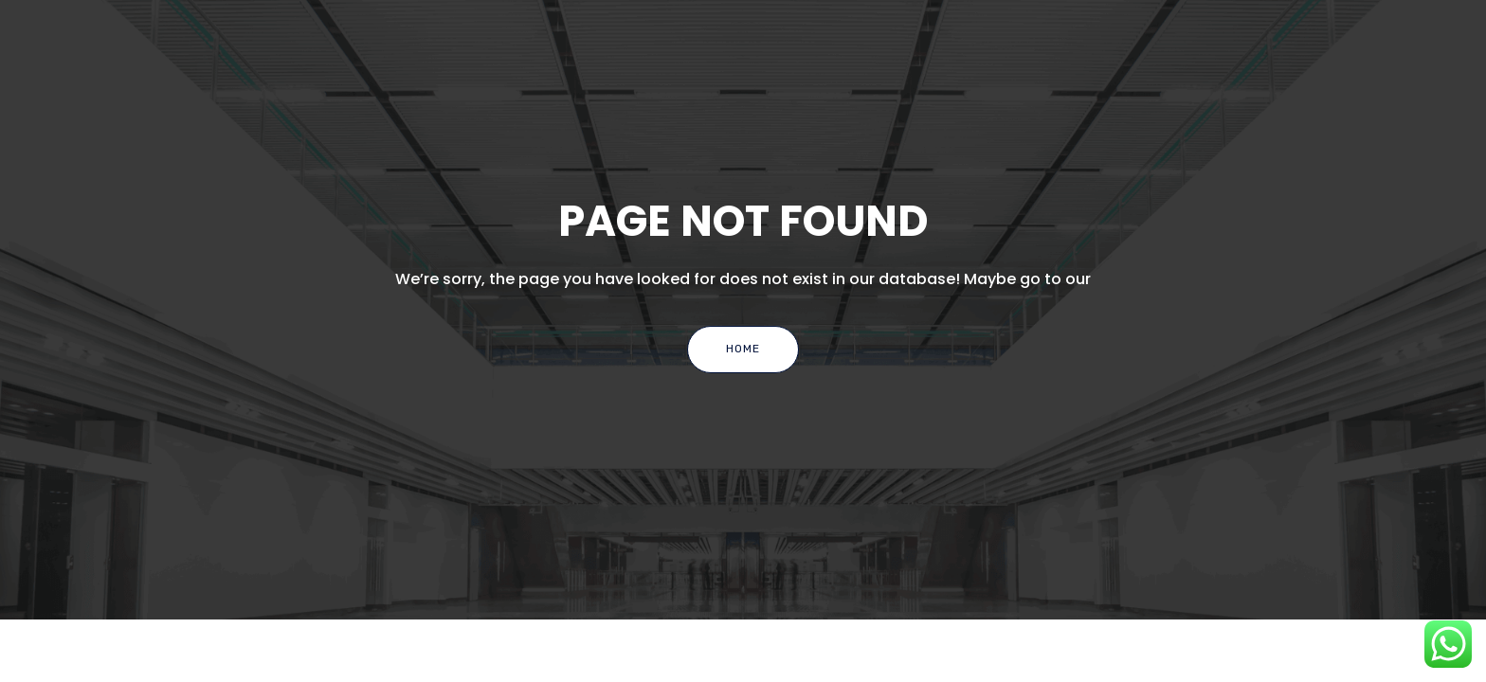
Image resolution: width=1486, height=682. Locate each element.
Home (743, 348)
